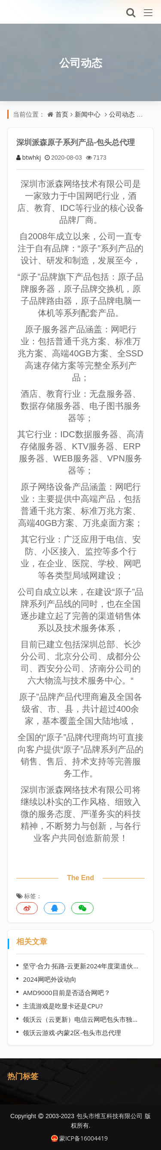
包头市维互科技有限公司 (109, 1116)
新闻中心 (87, 114)
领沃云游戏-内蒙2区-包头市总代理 (72, 1032)
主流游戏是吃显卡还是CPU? (63, 1006)
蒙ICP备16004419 (79, 1138)
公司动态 (80, 62)
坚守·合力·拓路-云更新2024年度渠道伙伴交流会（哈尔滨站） (82, 965)
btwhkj (28, 157)
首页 (61, 114)
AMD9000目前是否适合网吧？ (66, 992)
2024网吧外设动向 (49, 979)
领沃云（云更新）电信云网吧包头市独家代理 (82, 1019)
